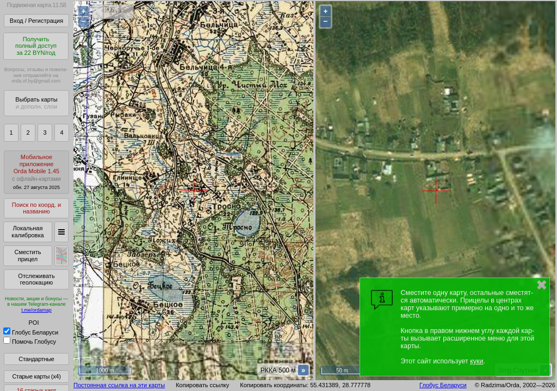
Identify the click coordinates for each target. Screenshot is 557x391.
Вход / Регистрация (36, 20)
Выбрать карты (36, 103)
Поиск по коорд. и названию (36, 208)
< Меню (113, 11)
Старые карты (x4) (36, 376)
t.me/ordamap (36, 310)
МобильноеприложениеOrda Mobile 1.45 (36, 172)
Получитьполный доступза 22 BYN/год (36, 46)
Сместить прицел (27, 255)
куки (476, 361)
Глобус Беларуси (30, 332)
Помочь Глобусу (29, 341)
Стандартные (36, 359)
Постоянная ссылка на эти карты (119, 385)
